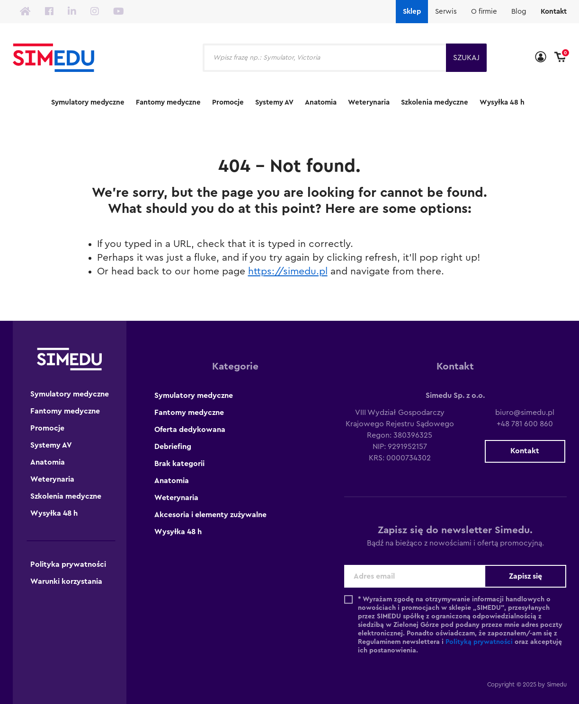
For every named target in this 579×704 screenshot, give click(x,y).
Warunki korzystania (66, 581)
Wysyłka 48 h (502, 102)
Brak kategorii (179, 463)
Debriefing (172, 446)
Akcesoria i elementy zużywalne (210, 515)
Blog (518, 11)
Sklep (412, 11)
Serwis (446, 11)
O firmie (484, 11)
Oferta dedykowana (189, 429)
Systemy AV (274, 102)
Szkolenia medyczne (434, 102)
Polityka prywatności (68, 564)
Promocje (228, 102)
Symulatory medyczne (88, 102)
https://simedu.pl (288, 271)
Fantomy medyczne (168, 102)
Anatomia (321, 102)
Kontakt (554, 11)
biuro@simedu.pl (524, 412)
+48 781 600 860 (525, 424)
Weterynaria (369, 102)
